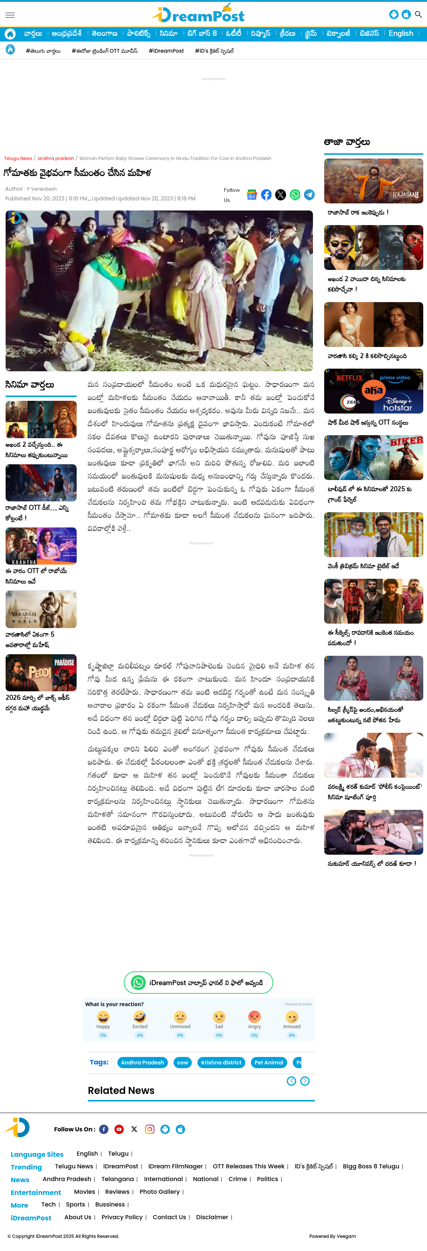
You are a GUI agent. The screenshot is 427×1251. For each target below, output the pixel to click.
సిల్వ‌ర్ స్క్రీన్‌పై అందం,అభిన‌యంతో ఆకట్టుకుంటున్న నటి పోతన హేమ (365, 714)
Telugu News (18, 158)
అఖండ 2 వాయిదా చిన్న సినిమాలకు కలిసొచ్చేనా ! (367, 284)
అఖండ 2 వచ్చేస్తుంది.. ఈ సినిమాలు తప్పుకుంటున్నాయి (37, 449)
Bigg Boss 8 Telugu (371, 1166)
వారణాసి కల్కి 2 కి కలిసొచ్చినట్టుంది (367, 356)
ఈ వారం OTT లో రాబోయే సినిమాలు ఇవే (36, 576)
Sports (75, 1204)
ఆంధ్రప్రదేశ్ (67, 32)
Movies (84, 1192)
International (163, 1179)
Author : (31, 189)
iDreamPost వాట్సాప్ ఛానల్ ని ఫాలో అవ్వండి (206, 982)
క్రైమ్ (311, 32)
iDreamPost (120, 1166)
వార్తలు (33, 32)
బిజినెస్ (369, 32)
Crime (237, 1179)
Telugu (118, 1154)
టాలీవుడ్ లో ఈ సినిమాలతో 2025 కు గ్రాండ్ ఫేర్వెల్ (370, 494)
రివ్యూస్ (260, 32)
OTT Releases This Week (249, 1166)
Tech (49, 1204)
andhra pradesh (56, 158)
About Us (77, 1217)
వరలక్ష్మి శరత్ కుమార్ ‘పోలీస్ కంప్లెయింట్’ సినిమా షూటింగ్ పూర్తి (375, 791)
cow (182, 1062)
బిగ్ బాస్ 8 (202, 32)
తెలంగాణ (104, 32)
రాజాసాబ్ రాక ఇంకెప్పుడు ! (358, 212)
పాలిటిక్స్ (138, 32)
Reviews (117, 1192)
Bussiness (110, 1204)
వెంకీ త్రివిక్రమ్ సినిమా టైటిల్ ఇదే (363, 566)
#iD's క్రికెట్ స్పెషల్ (214, 51)
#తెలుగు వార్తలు (43, 51)
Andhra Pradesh (142, 1062)
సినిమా (169, 32)
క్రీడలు (288, 32)
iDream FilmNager (175, 1166)
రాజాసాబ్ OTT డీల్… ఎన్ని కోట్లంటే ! (37, 512)
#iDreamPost (166, 51)
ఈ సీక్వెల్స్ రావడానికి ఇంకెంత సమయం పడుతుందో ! (371, 637)
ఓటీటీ (234, 32)
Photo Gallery (160, 1192)
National (205, 1179)
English (400, 32)
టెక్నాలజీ (338, 32)
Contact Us (169, 1217)
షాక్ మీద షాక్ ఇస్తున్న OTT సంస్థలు (368, 422)
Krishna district (221, 1062)
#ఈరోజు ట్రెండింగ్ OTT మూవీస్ (105, 51)
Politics (268, 1179)
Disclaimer (212, 1217)
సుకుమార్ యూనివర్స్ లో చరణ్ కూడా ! (372, 863)
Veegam (346, 1236)
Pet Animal (269, 1062)
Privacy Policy (122, 1217)
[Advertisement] (213, 99)
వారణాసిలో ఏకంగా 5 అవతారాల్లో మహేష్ (30, 639)
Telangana (117, 1179)
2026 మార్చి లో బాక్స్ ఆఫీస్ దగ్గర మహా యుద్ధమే (38, 702)
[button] (305, 1081)
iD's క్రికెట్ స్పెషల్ (314, 1166)
